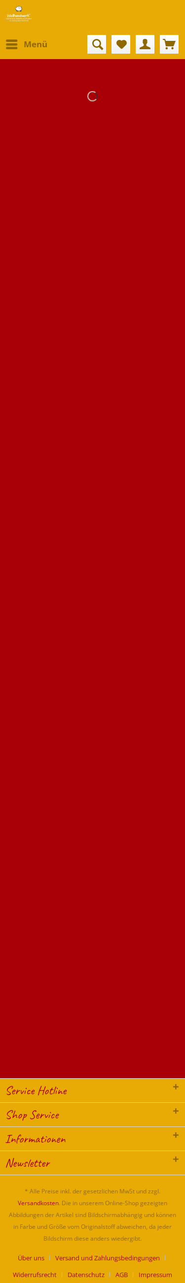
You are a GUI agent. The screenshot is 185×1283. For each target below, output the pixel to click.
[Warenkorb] (169, 44)
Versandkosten (38, 1203)
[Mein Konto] (145, 44)
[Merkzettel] (121, 44)
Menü (26, 43)
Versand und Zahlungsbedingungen (107, 1257)
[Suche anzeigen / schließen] (97, 44)
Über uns (31, 1257)
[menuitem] (26, 44)
